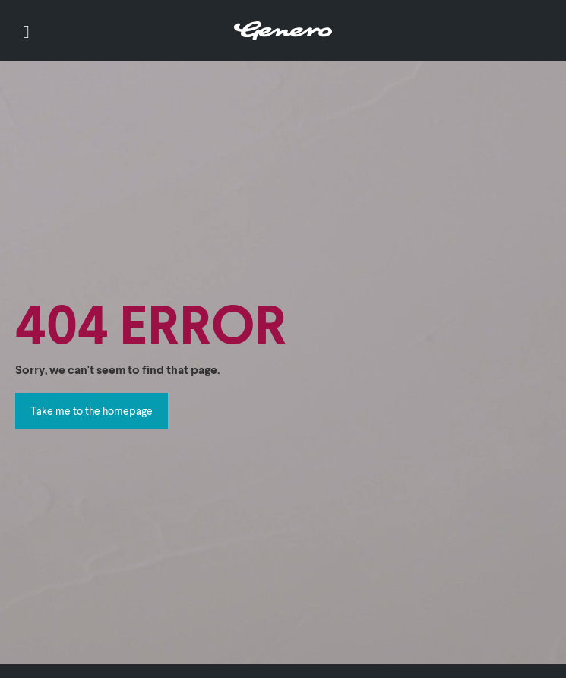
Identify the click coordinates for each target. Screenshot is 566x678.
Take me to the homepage (91, 410)
